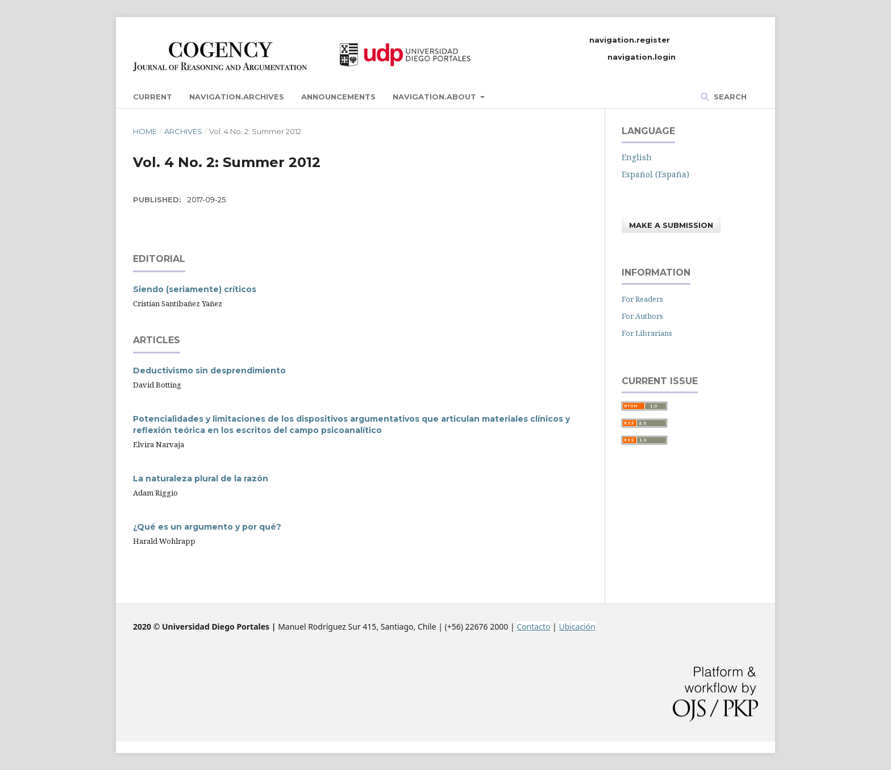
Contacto (533, 626)
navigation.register (629, 39)
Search (729, 96)
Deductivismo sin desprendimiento (209, 370)
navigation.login (641, 56)
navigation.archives (236, 96)
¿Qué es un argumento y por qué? (207, 527)
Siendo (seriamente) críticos (194, 289)
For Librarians (647, 333)
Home (145, 131)
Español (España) (655, 174)
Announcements (338, 96)
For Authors (642, 316)
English (637, 157)
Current (152, 96)
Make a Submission (671, 225)
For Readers (642, 299)
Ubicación (577, 626)
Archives (183, 131)
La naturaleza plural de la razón (200, 478)
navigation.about (435, 96)
